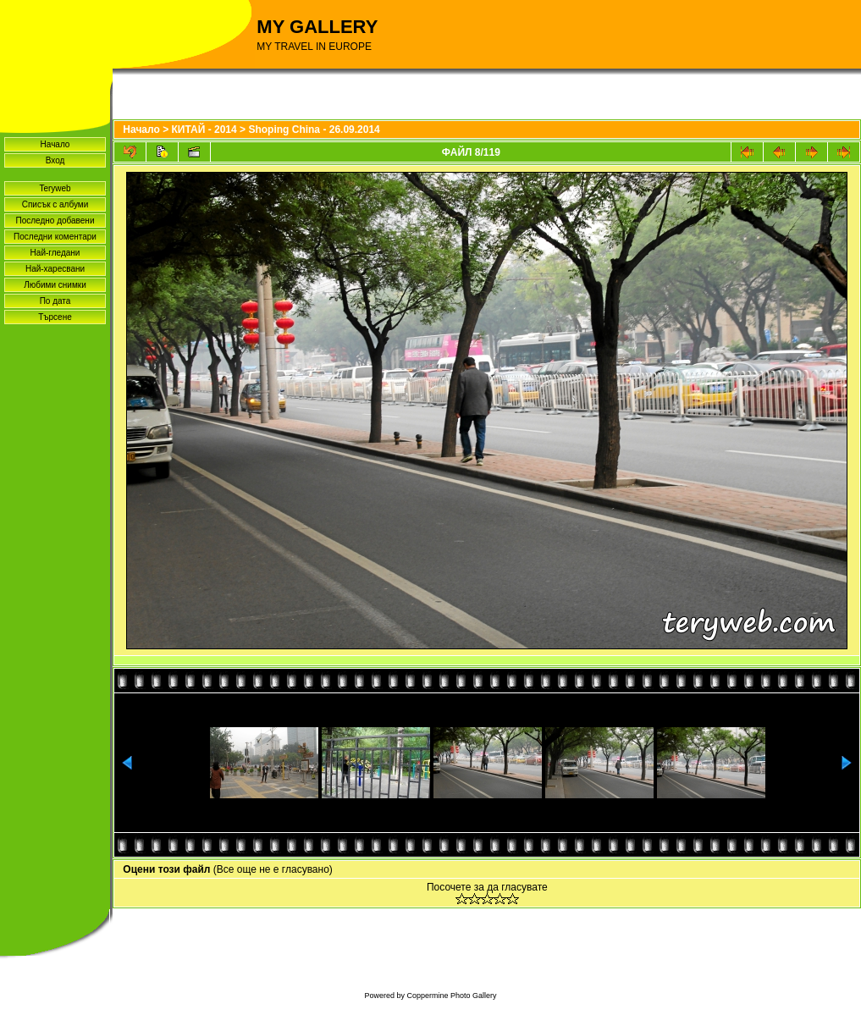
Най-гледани (55, 252)
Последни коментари (55, 236)
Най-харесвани (55, 268)
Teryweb (54, 188)
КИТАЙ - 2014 (204, 129)
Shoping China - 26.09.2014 (313, 129)
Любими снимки (55, 285)
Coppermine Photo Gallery (451, 995)
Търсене (55, 317)
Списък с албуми (55, 204)
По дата (55, 301)
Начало (55, 144)
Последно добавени (55, 220)
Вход (55, 160)
